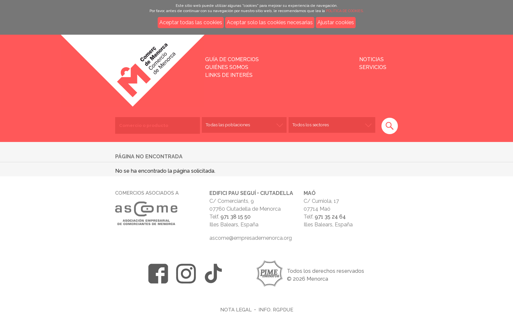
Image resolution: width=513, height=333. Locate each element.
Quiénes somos (226, 67)
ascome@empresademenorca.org (250, 238)
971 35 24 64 (330, 217)
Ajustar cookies (335, 22)
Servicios (372, 67)
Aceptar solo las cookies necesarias (270, 22)
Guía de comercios (232, 59)
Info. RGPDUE (275, 309)
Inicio (118, 66)
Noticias (371, 59)
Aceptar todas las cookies (190, 22)
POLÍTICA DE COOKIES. (345, 11)
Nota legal (236, 309)
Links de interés (229, 75)
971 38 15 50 (236, 217)
